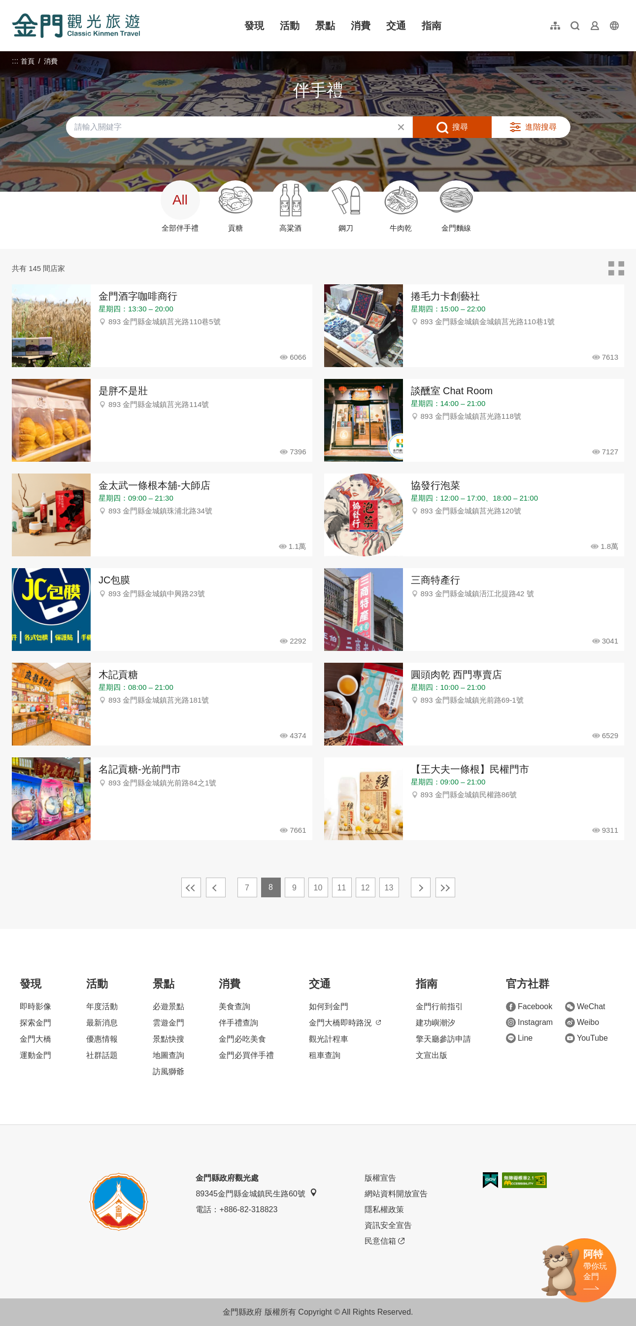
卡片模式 (616, 268)
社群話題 (102, 1055)
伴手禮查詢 (238, 1023)
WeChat (585, 1007)
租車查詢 (324, 1055)
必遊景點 (168, 1006)
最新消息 (102, 1023)
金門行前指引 (439, 1006)
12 (365, 888)
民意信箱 (384, 1241)
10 (318, 888)
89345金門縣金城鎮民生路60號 (256, 1193)
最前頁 (191, 887)
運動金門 (35, 1055)
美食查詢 (234, 1006)
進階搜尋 (541, 127)
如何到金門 (328, 1006)
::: (15, 5)
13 (389, 888)
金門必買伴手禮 (246, 1055)
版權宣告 (380, 1178)
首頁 (27, 61)
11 (341, 888)
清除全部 (401, 127)
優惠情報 (102, 1039)
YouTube (586, 1038)
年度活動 (102, 1006)
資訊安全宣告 (388, 1225)
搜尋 (460, 127)
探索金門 (35, 1023)
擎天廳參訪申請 (443, 1039)
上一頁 (216, 887)
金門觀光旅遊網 (76, 25)
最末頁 (445, 887)
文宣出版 (431, 1055)
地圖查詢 (168, 1055)
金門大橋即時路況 (345, 1023)
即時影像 (35, 1006)
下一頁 (421, 887)
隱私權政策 (384, 1209)
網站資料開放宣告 (396, 1194)
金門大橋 (35, 1039)
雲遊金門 (168, 1023)
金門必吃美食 (242, 1039)
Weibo (582, 1022)
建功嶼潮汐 (435, 1023)
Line (519, 1038)
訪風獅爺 (168, 1071)
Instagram (529, 1022)
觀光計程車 (328, 1039)
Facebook (529, 1007)
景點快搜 (168, 1039)
